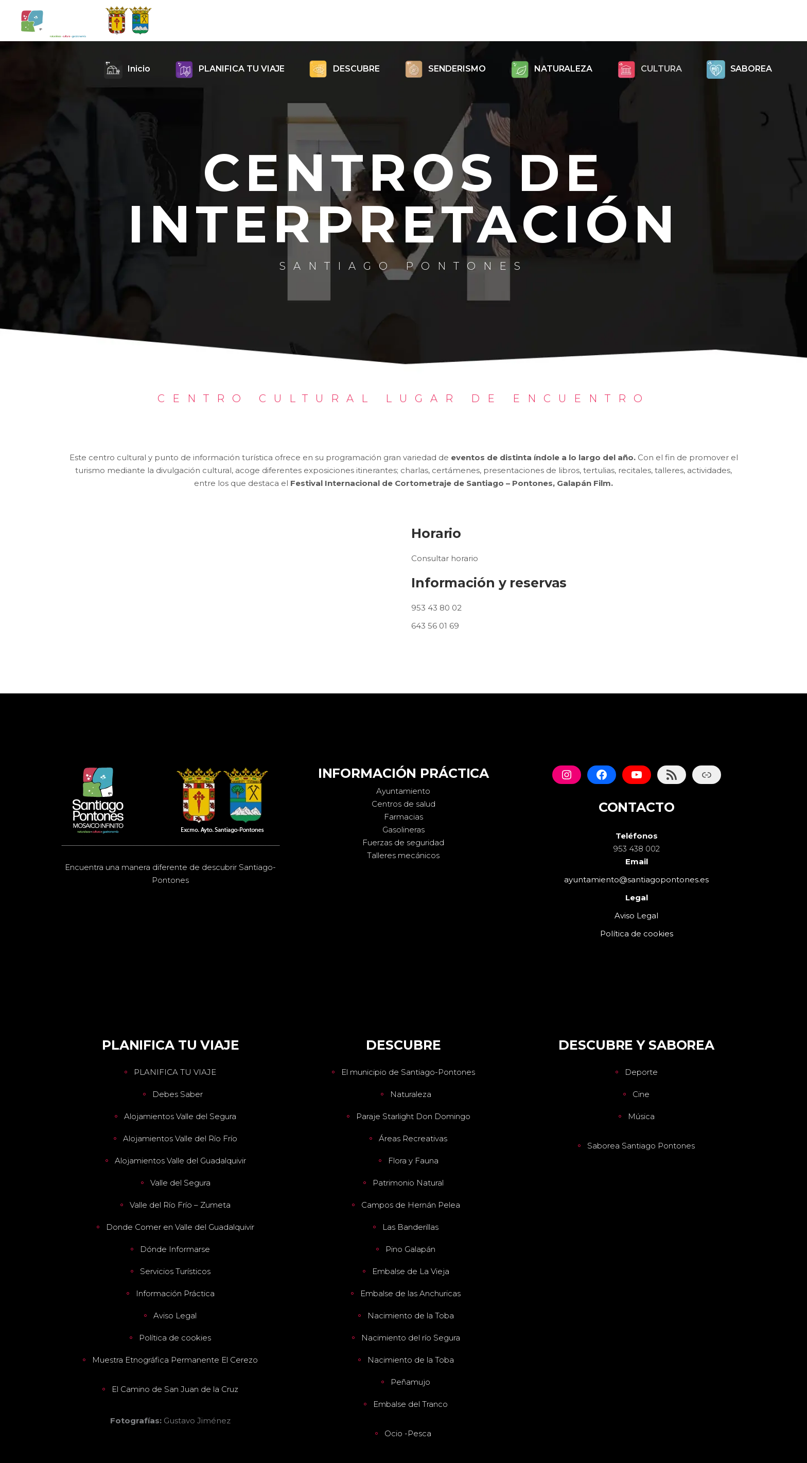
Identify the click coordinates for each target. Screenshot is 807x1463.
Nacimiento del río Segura (410, 1338)
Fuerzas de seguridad (403, 842)
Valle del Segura (180, 1183)
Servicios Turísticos (175, 1271)
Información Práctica (175, 1293)
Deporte (641, 1072)
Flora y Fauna (413, 1160)
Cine (641, 1094)
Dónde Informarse (175, 1249)
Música (641, 1116)
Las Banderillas (410, 1227)
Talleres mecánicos (403, 855)
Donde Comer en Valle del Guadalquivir (180, 1227)
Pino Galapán (410, 1249)
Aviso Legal (175, 1315)
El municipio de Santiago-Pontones (408, 1072)
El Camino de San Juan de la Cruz (175, 1389)
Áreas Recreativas (413, 1138)
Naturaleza (410, 1094)
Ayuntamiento (403, 791)
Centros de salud (403, 804)
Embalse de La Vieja (410, 1271)
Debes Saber (177, 1094)
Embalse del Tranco (410, 1404)
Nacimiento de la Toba (410, 1315)
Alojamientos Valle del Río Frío (180, 1138)
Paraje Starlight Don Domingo (413, 1116)
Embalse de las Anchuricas (410, 1293)
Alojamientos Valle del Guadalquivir (180, 1160)
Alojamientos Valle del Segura (180, 1116)
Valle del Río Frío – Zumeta (180, 1205)
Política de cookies (175, 1338)
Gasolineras (403, 829)
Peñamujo (410, 1382)
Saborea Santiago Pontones (641, 1146)
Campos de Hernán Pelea (410, 1205)
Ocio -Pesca (407, 1433)
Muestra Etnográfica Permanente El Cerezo (175, 1360)
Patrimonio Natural (408, 1183)
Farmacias (403, 817)
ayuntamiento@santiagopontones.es (636, 879)
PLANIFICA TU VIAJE (175, 1072)
